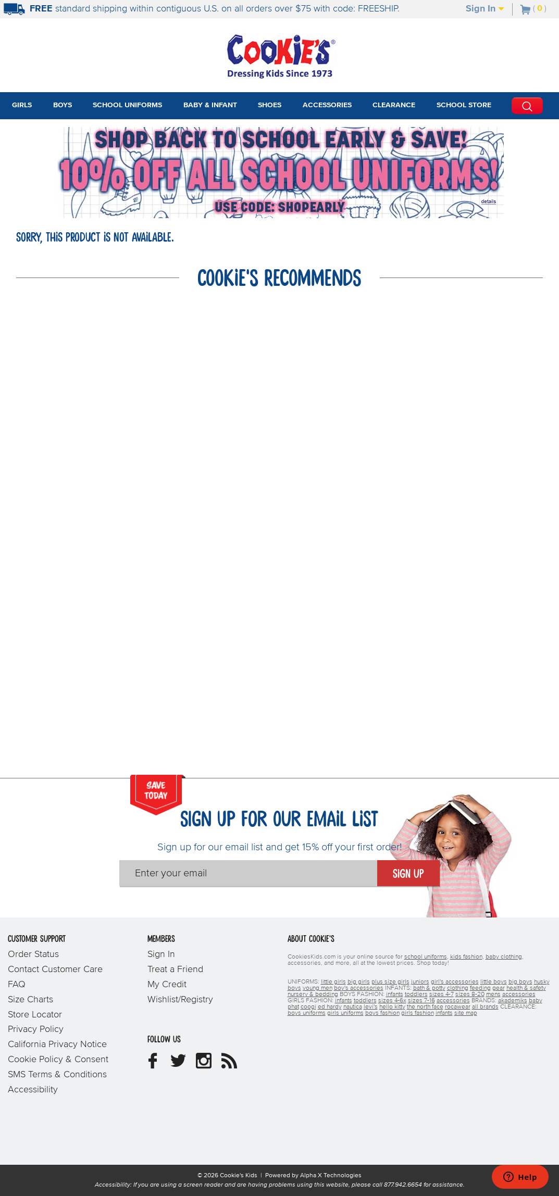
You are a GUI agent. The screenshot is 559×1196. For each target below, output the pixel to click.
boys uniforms (307, 1013)
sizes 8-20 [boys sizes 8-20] (470, 994)
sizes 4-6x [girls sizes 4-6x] (392, 1001)
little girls (333, 982)
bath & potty (429, 988)
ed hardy (330, 1007)
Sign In (485, 9)
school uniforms (425, 957)
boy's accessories (358, 988)
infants (444, 1013)
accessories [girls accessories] (453, 1001)
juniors (420, 982)
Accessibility (33, 1089)
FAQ (17, 984)
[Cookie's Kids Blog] (229, 1064)
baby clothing (504, 957)
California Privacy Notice (57, 1044)
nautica (352, 1007)
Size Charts (30, 999)
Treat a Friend (175, 969)
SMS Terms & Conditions (57, 1074)
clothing (457, 988)
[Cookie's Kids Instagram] (204, 1064)
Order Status (33, 954)
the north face (425, 1007)
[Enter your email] (248, 873)
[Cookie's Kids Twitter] (178, 1064)
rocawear (457, 1007)
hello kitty (392, 1007)
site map (465, 1013)
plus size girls (390, 982)
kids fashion (466, 957)
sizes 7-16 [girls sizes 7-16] (421, 1001)
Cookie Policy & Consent (58, 1059)
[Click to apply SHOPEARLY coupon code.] (280, 207)
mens (493, 994)
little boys (493, 982)
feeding (480, 988)
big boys (520, 982)
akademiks (512, 1001)
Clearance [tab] (393, 105)
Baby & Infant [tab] (210, 105)
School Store (464, 105)
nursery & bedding (313, 994)
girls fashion (417, 1013)
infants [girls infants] (343, 1001)
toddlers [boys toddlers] (416, 994)
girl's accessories (455, 982)
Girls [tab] (22, 105)
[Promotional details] (490, 201)
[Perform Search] (527, 105)
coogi (308, 1007)
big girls (358, 982)
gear (498, 988)
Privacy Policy (36, 1029)
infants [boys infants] (394, 994)
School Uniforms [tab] (127, 105)
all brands (485, 1007)
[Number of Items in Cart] (533, 8)
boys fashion (382, 1013)
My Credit (167, 984)
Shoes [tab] (269, 105)
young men (317, 988)
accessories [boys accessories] (519, 994)
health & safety (526, 988)
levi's (371, 1007)
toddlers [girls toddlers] (365, 1001)
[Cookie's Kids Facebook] (152, 1064)
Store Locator (35, 1014)
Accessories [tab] (327, 105)
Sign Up (408, 874)
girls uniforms (345, 1013)
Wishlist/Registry (180, 999)
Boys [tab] (62, 105)
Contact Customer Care (55, 969)
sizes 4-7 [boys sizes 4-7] (441, 994)
